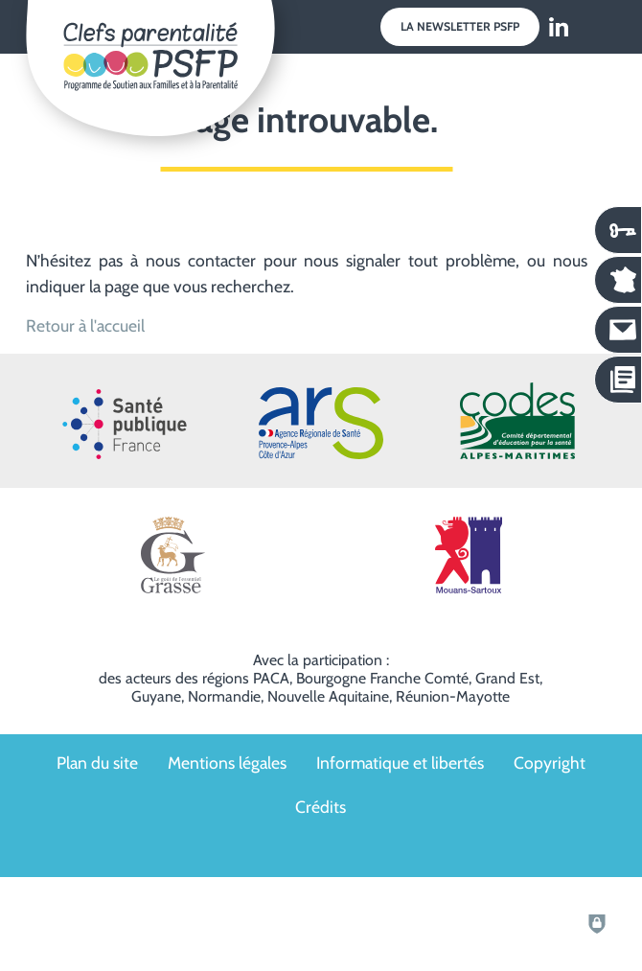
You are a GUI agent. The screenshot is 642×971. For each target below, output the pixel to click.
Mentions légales (227, 762)
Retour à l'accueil (85, 325)
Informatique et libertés (400, 762)
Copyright (549, 762)
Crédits (320, 807)
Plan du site (97, 762)
